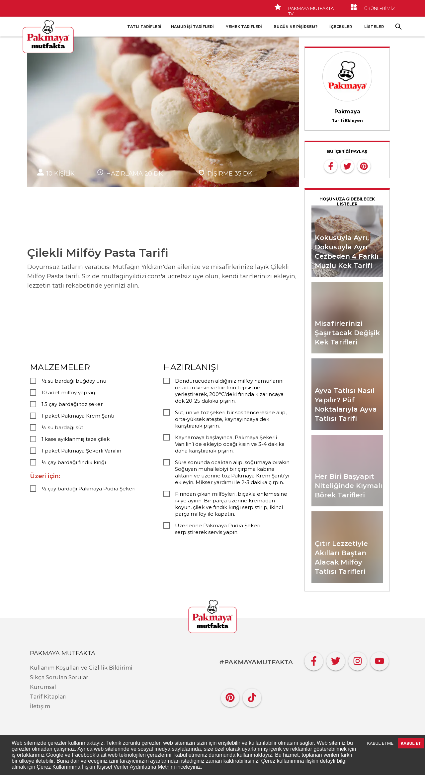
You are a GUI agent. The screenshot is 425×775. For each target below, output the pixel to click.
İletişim (40, 706)
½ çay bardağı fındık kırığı (74, 462)
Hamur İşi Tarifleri (192, 26)
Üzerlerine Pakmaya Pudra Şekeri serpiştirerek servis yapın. (217, 528)
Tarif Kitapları (48, 697)
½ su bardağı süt (62, 427)
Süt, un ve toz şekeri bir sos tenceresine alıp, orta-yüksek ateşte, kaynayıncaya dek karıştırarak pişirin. (231, 419)
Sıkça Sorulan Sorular (59, 677)
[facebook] (330, 166)
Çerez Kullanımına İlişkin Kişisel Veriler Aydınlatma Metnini (106, 767)
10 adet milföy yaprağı (69, 392)
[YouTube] (379, 659)
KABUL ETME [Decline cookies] (380, 743)
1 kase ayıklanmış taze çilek (76, 439)
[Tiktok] (252, 696)
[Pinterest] (230, 696)
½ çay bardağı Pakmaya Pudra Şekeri (88, 488)
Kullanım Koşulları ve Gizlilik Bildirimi (81, 668)
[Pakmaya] (212, 617)
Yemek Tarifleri (244, 26)
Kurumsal (43, 687)
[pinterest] (364, 166)
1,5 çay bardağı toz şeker (72, 404)
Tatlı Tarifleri (144, 26)
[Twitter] (335, 659)
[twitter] (347, 166)
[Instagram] (357, 659)
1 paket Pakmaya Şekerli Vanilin (81, 451)
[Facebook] (313, 659)
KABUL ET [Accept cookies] (411, 743)
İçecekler (340, 26)
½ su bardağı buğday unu (74, 381)
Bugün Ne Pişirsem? (295, 26)
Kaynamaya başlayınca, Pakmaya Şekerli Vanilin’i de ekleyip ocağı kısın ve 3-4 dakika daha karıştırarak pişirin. (230, 444)
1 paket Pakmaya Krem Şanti (78, 416)
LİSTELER (374, 26)
